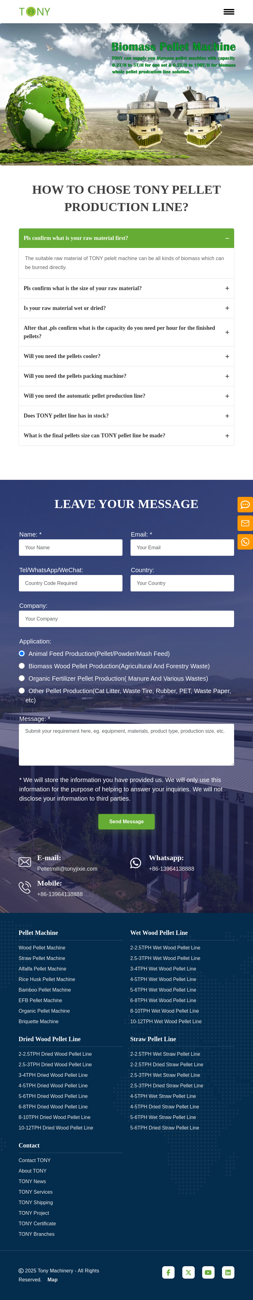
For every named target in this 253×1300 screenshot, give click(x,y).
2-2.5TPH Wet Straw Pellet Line (165, 1053)
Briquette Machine (39, 1021)
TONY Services (36, 1191)
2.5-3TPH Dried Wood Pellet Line (55, 1064)
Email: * (141, 534)
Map (52, 1279)
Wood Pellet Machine (42, 947)
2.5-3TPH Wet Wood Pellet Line (165, 958)
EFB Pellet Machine (40, 1000)
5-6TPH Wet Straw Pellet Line (163, 1117)
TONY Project (34, 1212)
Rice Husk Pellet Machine (47, 979)
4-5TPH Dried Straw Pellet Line (164, 1106)
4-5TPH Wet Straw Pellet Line (163, 1096)
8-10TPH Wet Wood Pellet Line (164, 1010)
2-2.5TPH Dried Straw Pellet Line (166, 1064)
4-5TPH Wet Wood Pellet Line (163, 979)
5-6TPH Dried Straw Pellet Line (164, 1127)
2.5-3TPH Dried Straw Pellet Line (166, 1085)
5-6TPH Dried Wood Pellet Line (53, 1096)
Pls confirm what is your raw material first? (126, 238)
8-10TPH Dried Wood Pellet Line (55, 1117)
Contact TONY (35, 1160)
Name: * (30, 534)
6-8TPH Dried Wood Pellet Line (53, 1106)
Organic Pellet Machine (44, 1010)
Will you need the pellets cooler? (126, 356)
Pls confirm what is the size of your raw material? (126, 288)
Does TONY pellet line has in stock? (126, 416)
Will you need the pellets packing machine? (126, 376)
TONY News (32, 1181)
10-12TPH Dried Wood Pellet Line (56, 1127)
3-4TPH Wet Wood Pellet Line (163, 968)
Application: (35, 641)
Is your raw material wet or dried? (126, 308)
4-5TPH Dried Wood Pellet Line (53, 1085)
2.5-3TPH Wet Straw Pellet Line (165, 1074)
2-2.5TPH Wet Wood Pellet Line (165, 947)
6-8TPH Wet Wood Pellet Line (163, 1000)
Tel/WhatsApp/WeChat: (51, 570)
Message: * (34, 718)
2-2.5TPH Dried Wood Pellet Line (55, 1053)
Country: (142, 570)
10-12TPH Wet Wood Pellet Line (166, 1021)
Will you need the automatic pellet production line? (126, 396)
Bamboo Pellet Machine (45, 989)
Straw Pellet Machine (42, 958)
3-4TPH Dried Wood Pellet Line (53, 1074)
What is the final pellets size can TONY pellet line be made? (126, 435)
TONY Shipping (36, 1202)
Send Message (126, 821)
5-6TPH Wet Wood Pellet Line (163, 989)
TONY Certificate (37, 1223)
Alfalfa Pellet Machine (42, 968)
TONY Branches (37, 1233)
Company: (33, 605)
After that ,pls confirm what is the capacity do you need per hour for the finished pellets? (126, 332)
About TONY (33, 1170)
